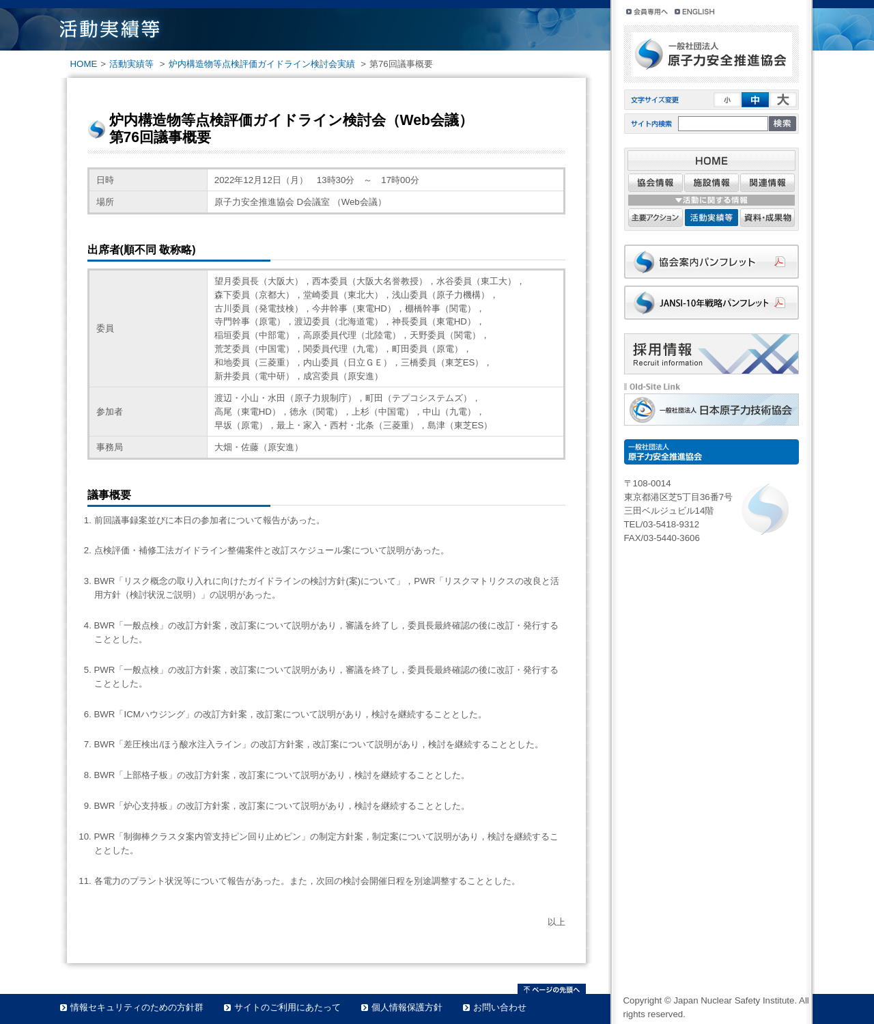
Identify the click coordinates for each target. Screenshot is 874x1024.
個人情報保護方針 (406, 1007)
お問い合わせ (499, 1007)
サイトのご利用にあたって (287, 1007)
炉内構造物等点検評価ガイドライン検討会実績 (262, 64)
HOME (84, 64)
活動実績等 (131, 64)
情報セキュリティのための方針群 (136, 1007)
